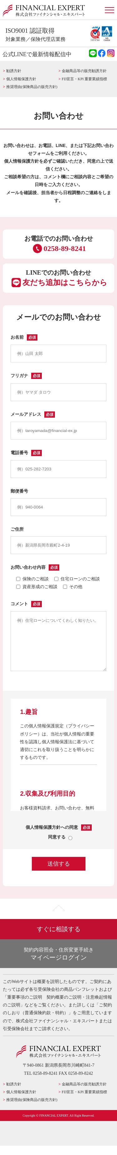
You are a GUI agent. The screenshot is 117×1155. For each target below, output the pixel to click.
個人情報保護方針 (21, 79)
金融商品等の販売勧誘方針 (84, 71)
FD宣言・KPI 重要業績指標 (84, 79)
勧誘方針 (13, 71)
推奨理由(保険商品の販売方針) (31, 87)
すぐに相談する (58, 938)
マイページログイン (62, 962)
